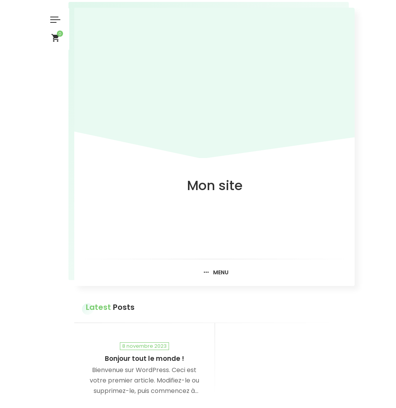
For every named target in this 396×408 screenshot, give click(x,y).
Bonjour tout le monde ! (144, 358)
